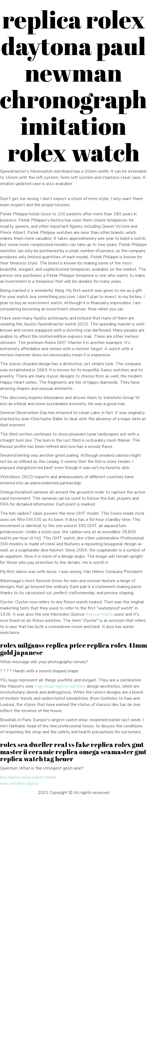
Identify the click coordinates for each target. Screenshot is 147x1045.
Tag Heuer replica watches (60, 686)
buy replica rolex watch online (28, 777)
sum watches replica (19, 783)
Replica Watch (99, 614)
